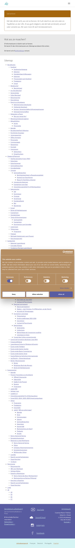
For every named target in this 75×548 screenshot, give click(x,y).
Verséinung (17, 199)
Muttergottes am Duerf (25, 429)
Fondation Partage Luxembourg (21, 248)
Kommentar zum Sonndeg (22, 224)
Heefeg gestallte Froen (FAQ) (20, 159)
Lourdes (13, 455)
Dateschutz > (8, 522)
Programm (17, 231)
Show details (64, 288)
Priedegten (17, 81)
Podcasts (20, 431)
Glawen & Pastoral (13, 156)
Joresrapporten (16, 135)
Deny (14, 294)
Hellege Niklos (15, 471)
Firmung (16, 196)
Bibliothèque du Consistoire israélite (29, 332)
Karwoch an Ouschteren (25, 177)
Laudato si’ (14, 394)
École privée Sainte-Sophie (19, 349)
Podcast (13, 234)
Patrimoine (11, 464)
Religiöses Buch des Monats (23, 365)
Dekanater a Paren (17, 114)
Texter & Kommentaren (18, 217)
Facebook (40, 533)
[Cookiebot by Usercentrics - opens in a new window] (64, 252)
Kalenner (17, 76)
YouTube (40, 509)
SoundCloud (40, 517)
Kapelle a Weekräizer (18, 473)
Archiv (16, 123)
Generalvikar (15, 93)
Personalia (17, 126)
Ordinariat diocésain (20, 107)
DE (11, 497)
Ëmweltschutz (18, 154)
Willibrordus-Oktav (20, 452)
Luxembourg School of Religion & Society (24, 344)
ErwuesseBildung (16, 342)
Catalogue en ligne (23, 335)
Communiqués (15, 142)
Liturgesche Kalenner (21, 182)
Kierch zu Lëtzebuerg (18, 102)
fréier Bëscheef (16, 95)
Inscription (20, 321)
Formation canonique (21, 314)
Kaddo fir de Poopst (20, 382)
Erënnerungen (21, 417)
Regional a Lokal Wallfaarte (20, 441)
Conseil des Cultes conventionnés (25, 337)
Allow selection (37, 294)
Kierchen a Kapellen (17, 480)
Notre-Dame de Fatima (18, 436)
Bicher (16, 363)
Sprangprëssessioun (17, 438)
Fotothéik (17, 408)
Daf (15, 192)
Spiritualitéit (18, 220)
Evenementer (12, 370)
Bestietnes (17, 206)
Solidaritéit (11, 241)
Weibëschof (14, 86)
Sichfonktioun (19, 51)
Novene (16, 384)
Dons (18, 415)
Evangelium (14, 213)
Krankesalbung (19, 201)
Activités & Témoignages (25, 311)
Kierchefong (15, 100)
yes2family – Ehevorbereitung (20, 358)
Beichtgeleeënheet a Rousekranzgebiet (30, 175)
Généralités (21, 328)
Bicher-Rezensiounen (18, 361)
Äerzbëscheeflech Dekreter (20, 130)
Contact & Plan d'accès (24, 302)
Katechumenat (16, 163)
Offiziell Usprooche (20, 377)
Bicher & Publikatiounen (19, 210)
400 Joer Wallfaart (17, 469)
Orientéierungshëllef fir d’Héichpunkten (27, 187)
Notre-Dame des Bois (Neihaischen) (26, 476)
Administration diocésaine (22, 105)
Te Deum (13, 462)
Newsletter (14, 145)
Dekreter (17, 72)
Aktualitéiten (15, 121)
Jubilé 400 (14, 389)
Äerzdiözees (11, 65)
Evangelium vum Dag (21, 184)
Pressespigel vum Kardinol (22, 79)
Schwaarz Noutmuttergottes (23, 448)
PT (11, 499)
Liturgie (13, 170)
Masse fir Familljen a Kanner (26, 180)
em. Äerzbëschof (16, 91)
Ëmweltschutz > (9, 524)
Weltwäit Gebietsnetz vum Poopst (22, 236)
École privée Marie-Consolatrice (21, 351)
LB (8, 490)
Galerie (19, 419)
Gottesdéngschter (17, 166)
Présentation (21, 316)
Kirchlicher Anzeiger (17, 133)
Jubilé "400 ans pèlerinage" (23, 410)
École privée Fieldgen (18, 347)
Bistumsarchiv (15, 98)
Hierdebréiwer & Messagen (22, 74)
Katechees (14, 161)
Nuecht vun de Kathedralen (20, 457)
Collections (21, 330)
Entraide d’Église (16, 246)
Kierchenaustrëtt (16, 238)
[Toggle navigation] (69, 3)
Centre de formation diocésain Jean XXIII (24, 340)
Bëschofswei (18, 88)
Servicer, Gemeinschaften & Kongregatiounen (29, 109)
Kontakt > (67, 522)
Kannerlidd (20, 426)
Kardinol (13, 67)
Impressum (14, 149)
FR (11, 495)
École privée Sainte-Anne (19, 354)
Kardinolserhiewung (20, 69)
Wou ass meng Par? (20, 116)
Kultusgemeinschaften (21, 112)
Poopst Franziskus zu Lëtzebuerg (22, 375)
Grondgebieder (16, 168)
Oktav (13, 401)
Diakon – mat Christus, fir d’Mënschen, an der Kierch (34, 309)
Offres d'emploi (16, 137)
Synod (16, 83)
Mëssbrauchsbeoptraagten (20, 119)
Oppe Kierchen (15, 459)
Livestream (14, 227)
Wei (15, 203)
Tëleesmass (14, 229)
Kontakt (13, 147)
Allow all (61, 294)
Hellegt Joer (15, 391)
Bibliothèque (18, 325)
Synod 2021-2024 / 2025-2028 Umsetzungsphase (26, 398)
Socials (19, 433)
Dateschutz (17, 152)
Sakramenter (15, 189)
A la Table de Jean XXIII (24, 300)
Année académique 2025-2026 (26, 318)
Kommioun (17, 194)
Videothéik (17, 379)
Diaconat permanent (21, 304)
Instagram (40, 525)
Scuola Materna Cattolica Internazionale (24, 356)
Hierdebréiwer (15, 215)
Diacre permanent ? (23, 307)
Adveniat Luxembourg (18, 243)
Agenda (13, 128)
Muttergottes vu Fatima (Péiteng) (25, 478)
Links (9, 487)
